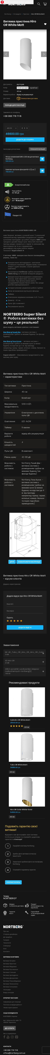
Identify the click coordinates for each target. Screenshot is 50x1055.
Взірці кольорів (8, 992)
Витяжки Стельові (9, 972)
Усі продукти (17, 14)
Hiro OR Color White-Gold (21, 809)
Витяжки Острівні (9, 961)
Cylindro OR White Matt (20, 720)
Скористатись (13, 882)
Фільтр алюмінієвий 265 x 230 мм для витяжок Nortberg (22, 158)
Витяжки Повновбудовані (12, 981)
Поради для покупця (14, 105)
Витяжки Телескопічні (10, 984)
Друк (12, 562)
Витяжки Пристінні (9, 964)
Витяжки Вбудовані (10, 967)
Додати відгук (25, 627)
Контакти (6, 951)
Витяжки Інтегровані (10, 987)
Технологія (7, 943)
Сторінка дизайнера (10, 934)
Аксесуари (7, 990)
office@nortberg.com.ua (14, 1053)
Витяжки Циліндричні (10, 975)
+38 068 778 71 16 (12, 116)
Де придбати (7, 937)
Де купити (9, 1028)
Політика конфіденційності (12, 1005)
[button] (6, 54)
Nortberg (7, 14)
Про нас (6, 931)
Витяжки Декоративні (10, 978)
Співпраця (7, 946)
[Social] (4, 1037)
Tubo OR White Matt (18, 765)
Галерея (6, 940)
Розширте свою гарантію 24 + (21, 199)
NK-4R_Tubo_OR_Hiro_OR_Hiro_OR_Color (24, 653)
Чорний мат (34, 88)
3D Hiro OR (24, 661)
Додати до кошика (25, 139)
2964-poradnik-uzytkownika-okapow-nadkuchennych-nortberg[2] (24, 671)
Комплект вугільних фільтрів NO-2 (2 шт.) (20, 170)
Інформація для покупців (12, 1002)
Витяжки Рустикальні (10, 969)
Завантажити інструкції (29, 562)
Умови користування (10, 1008)
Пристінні (26, 14)
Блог (5, 949)
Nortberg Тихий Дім (11, 332)
